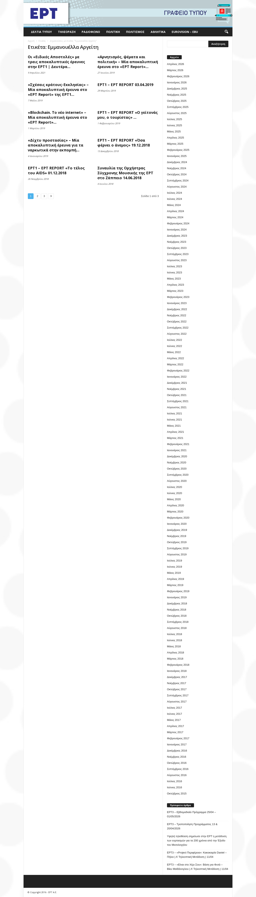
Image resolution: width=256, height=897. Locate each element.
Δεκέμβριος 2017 (177, 677)
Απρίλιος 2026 (175, 64)
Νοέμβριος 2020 (176, 462)
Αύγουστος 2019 (177, 554)
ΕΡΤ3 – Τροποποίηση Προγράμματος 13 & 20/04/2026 (192, 826)
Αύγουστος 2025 (177, 113)
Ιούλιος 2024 (174, 192)
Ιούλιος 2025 (174, 119)
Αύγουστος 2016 (177, 775)
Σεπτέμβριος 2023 (177, 254)
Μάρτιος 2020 (175, 511)
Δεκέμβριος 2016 (177, 750)
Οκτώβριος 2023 (177, 247)
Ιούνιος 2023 (174, 272)
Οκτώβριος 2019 (177, 542)
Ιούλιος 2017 (174, 707)
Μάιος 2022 (174, 352)
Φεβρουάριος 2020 (178, 517)
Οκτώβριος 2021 (177, 395)
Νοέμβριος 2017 (176, 683)
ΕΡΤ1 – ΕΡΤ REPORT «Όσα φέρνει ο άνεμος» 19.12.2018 (123, 143)
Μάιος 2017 (174, 719)
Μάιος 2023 (174, 278)
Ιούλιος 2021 (174, 413)
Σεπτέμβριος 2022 (177, 327)
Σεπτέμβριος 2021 (177, 401)
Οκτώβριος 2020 (177, 468)
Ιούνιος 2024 (174, 198)
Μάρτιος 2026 (175, 70)
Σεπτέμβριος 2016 (177, 769)
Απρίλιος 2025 (175, 137)
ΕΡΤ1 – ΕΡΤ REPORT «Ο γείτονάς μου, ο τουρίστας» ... (127, 115)
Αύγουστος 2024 (177, 186)
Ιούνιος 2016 (174, 787)
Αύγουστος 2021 (177, 407)
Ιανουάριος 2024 (177, 229)
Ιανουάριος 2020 (177, 523)
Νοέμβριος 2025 (176, 94)
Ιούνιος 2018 (174, 640)
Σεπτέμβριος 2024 (177, 180)
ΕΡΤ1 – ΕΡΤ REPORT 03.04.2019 (125, 84)
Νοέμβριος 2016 (176, 756)
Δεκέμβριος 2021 (177, 382)
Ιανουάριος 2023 (177, 303)
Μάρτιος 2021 (175, 438)
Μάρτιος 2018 (175, 658)
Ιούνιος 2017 (174, 713)
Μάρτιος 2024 (175, 217)
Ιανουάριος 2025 (177, 156)
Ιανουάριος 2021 (177, 450)
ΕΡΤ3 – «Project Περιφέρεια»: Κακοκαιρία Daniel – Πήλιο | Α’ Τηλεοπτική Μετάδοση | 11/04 (197, 854)
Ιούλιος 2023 (174, 266)
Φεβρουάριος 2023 (178, 297)
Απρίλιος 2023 (175, 284)
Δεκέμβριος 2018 (177, 603)
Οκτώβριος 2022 (177, 321)
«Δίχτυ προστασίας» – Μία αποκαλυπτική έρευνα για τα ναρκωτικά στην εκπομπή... (55, 145)
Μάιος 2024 (174, 205)
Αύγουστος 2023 (177, 260)
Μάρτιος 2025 (175, 143)
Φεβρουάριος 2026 (178, 76)
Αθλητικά (158, 32)
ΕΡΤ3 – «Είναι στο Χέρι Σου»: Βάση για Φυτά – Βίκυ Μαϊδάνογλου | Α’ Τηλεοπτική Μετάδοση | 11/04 (197, 866)
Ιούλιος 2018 (174, 634)
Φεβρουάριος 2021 (178, 444)
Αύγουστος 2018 (177, 628)
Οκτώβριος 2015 (177, 793)
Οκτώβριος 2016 (177, 762)
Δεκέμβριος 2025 (177, 88)
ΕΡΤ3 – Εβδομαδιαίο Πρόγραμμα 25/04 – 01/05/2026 (191, 814)
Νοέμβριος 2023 (176, 241)
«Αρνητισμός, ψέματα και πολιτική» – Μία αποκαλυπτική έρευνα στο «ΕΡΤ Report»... (127, 61)
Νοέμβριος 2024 (176, 168)
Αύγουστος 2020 (177, 480)
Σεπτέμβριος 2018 (177, 621)
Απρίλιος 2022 (175, 358)
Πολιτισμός (135, 32)
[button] (226, 31)
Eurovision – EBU (185, 32)
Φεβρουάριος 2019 (178, 591)
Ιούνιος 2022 (174, 346)
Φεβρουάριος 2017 (178, 738)
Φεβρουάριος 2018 (178, 664)
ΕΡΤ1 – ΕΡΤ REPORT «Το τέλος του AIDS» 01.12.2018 (56, 170)
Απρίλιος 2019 (175, 578)
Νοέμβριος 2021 (176, 388)
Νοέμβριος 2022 (176, 315)
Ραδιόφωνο (91, 32)
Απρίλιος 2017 (175, 726)
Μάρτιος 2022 (175, 364)
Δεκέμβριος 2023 (177, 235)
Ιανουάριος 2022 (177, 376)
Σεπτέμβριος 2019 (177, 548)
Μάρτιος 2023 (175, 290)
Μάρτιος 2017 (175, 732)
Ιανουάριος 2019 (177, 597)
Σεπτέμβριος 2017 (177, 695)
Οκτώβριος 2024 (177, 174)
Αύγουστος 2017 (177, 701)
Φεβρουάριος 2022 (178, 370)
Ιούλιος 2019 (174, 560)
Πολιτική (113, 32)
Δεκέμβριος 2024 (177, 162)
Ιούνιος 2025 (174, 125)
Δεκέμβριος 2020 (177, 456)
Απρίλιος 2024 (175, 211)
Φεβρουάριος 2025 (178, 149)
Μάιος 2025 (174, 131)
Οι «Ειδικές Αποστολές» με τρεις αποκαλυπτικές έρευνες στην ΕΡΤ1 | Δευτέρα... (56, 61)
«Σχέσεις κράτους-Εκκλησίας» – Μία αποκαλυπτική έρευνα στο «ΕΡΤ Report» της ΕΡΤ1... (58, 89)
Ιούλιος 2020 (174, 487)
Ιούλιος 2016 (174, 781)
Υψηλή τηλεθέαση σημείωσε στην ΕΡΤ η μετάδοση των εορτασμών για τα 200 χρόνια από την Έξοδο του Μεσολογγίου (197, 840)
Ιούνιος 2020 (174, 493)
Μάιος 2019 (174, 572)
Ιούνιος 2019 (174, 566)
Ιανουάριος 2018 (177, 670)
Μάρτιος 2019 (175, 585)
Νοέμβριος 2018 (176, 609)
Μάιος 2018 (174, 646)
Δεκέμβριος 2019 (177, 529)
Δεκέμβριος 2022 (177, 309)
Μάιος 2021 (174, 425)
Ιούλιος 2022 (174, 339)
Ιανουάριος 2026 (177, 82)
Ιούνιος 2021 (174, 419)
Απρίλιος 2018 (175, 652)
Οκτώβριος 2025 (177, 100)
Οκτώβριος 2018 (177, 615)
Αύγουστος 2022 (177, 333)
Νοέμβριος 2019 (176, 536)
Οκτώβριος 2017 (177, 689)
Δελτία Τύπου (41, 32)
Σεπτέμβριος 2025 (177, 106)
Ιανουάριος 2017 (177, 744)
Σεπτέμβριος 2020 (177, 474)
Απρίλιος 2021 (175, 431)
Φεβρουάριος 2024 (178, 223)
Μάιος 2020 (174, 499)
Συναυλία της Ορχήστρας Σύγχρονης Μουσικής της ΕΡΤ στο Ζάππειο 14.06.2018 (125, 173)
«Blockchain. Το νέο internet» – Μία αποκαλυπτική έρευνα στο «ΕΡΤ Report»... (57, 117)
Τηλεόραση (67, 32)
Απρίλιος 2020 (175, 505)
